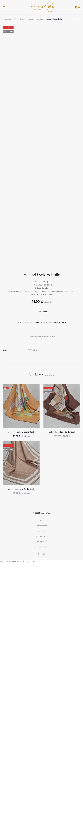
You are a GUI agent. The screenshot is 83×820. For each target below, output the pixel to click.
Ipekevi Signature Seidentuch (21, 743)
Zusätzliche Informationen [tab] (41, 590)
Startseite (7, 19)
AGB (41, 774)
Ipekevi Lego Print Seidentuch (21, 686)
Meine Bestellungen (41, 801)
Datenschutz (42, 780)
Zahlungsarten (42, 796)
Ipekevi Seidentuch (36, 19)
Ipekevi (23, 19)
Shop (16, 19)
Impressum (41, 785)
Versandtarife (41, 790)
